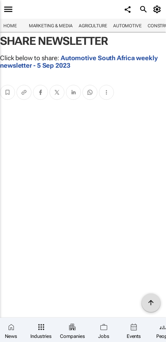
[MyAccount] (158, 9)
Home (10, 25)
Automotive (127, 25)
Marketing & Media (51, 25)
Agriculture (93, 25)
